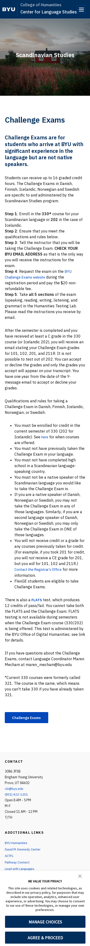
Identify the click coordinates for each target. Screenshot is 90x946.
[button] (80, 875)
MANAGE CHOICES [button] (45, 922)
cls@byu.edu (14, 789)
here (45, 436)
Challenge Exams (28, 717)
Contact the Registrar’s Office (40, 569)
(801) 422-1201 (16, 795)
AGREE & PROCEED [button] (45, 937)
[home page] (8, 9)
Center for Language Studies (48, 12)
